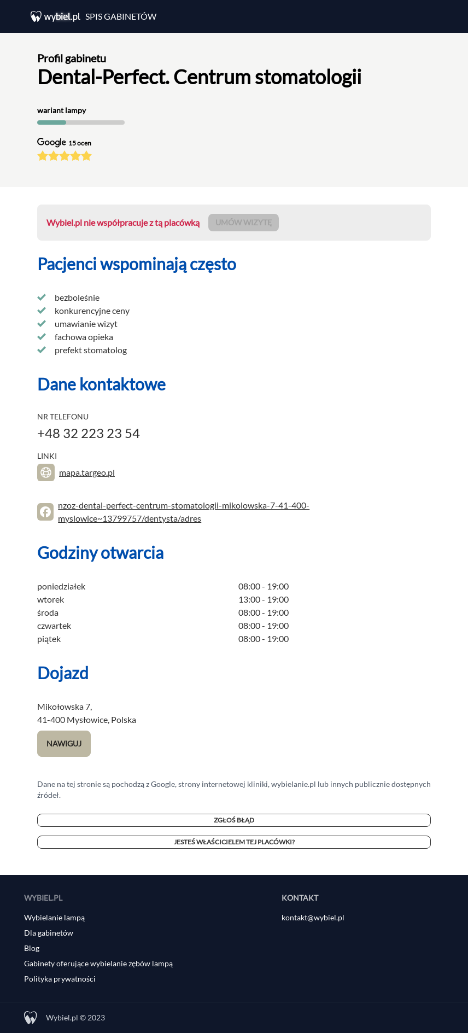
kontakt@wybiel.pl (313, 917)
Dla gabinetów (48, 932)
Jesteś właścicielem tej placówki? (234, 842)
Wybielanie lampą (54, 917)
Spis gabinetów (120, 16)
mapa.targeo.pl (87, 472)
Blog (31, 948)
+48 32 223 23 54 (88, 433)
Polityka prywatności (60, 978)
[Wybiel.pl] (58, 16)
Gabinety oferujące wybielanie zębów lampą (98, 963)
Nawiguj (63, 743)
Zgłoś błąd (234, 820)
